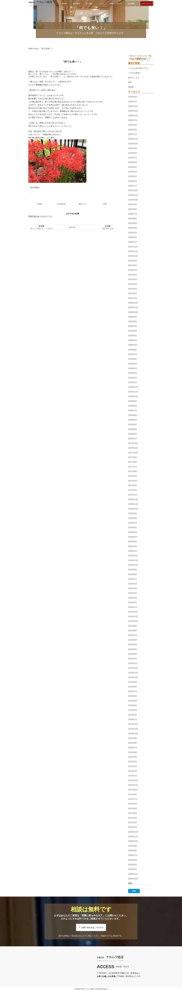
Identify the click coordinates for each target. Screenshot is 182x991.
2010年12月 (133, 832)
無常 (130, 82)
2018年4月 (132, 425)
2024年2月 (132, 130)
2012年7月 (132, 748)
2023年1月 (132, 186)
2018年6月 (132, 415)
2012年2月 (132, 771)
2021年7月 (132, 270)
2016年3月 (132, 542)
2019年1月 (132, 382)
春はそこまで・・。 (136, 78)
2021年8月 (132, 265)
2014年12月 (133, 612)
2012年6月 (132, 752)
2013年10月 (133, 677)
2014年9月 (132, 626)
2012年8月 (132, 743)
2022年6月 (132, 219)
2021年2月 (132, 293)
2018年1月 (132, 439)
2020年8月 (132, 322)
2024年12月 (133, 106)
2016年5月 (132, 532)
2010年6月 (132, 860)
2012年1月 (132, 776)
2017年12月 (133, 443)
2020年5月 (132, 336)
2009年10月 (133, 879)
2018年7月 (132, 410)
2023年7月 (132, 158)
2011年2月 (132, 822)
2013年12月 (133, 668)
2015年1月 (132, 607)
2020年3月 (132, 345)
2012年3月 (132, 766)
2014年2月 (132, 659)
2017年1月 (132, 495)
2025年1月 (132, 102)
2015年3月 (132, 598)
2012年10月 (133, 734)
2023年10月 (133, 144)
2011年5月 (132, 808)
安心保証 (89, 4)
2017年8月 (132, 462)
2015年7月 (132, 579)
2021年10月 (133, 256)
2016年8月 (132, 518)
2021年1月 (132, 298)
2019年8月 (132, 350)
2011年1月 (132, 827)
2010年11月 (133, 837)
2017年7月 (132, 467)
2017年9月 (132, 457)
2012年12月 (133, 724)
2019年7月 (132, 354)
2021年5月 (132, 279)
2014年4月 (132, 649)
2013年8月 (132, 687)
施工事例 (76, 4)
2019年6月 (132, 359)
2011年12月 (133, 780)
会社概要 (131, 4)
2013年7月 (132, 691)
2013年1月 (132, 719)
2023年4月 (132, 172)
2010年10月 (133, 841)
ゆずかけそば (107, 228)
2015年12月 (133, 556)
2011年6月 (132, 804)
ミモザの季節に (134, 73)
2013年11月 (133, 673)
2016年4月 (132, 537)
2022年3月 (132, 233)
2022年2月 (132, 237)
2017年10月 (133, 453)
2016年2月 (132, 546)
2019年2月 (132, 378)
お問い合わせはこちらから (92, 927)
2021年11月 (133, 251)
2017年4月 (132, 481)
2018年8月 (132, 406)
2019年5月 (132, 364)
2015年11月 (133, 560)
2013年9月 (132, 682)
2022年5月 (132, 223)
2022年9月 (132, 205)
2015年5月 (132, 588)
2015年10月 (133, 565)
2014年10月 (133, 621)
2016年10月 (133, 509)
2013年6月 (132, 696)
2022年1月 (132, 242)
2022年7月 (132, 214)
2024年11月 (133, 111)
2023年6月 (132, 162)
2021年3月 (132, 289)
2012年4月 (132, 762)
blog (36, 49)
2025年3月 (132, 97)
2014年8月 (132, 631)
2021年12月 (133, 247)
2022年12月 (133, 191)
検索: (130, 883)
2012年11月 (133, 729)
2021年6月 (132, 275)
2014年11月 (133, 616)
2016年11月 (133, 504)
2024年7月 (132, 120)
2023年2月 (132, 181)
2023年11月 (133, 139)
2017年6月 (132, 471)
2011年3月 (132, 818)
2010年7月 (132, 855)
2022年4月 (132, 228)
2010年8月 (132, 851)
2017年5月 (132, 476)
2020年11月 (133, 308)
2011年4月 (132, 813)
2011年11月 (133, 785)
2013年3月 (132, 710)
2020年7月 (132, 326)
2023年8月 (132, 153)
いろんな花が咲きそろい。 (139, 68)
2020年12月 (133, 303)
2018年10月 (133, 396)
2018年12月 (133, 387)
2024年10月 (133, 116)
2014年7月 (132, 635)
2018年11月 (133, 392)
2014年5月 (132, 645)
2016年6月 (132, 528)
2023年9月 (132, 148)
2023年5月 (132, 167)
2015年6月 (132, 584)
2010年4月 (132, 869)
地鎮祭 (131, 87)
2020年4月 (132, 340)
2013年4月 (132, 705)
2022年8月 (132, 209)
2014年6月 (132, 640)
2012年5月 (132, 757)
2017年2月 (132, 490)
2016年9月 (132, 513)
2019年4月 (132, 368)
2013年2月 (132, 715)
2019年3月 (132, 373)
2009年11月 (133, 874)
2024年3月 (132, 125)
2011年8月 (132, 794)
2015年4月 (132, 593)
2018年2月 (132, 434)
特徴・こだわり (116, 4)
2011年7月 (132, 799)
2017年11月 (133, 448)
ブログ (101, 4)
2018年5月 (132, 420)
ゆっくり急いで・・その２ (41, 228)
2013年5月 (132, 701)
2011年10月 (133, 790)
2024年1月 (132, 134)
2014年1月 (132, 663)
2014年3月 (132, 654)
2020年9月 (132, 317)
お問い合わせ (146, 4)
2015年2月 (132, 602)
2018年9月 (132, 401)
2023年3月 (132, 176)
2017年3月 (132, 485)
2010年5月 (132, 865)
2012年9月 (132, 738)
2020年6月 (132, 331)
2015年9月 (132, 570)
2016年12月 (133, 499)
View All (72, 227)
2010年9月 (132, 846)
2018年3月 (132, 429)
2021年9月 (132, 261)
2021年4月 (132, 284)
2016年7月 (132, 523)
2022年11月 (133, 195)
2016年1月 (132, 551)
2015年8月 (132, 574)
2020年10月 (133, 312)
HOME (64, 4)
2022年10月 (133, 200)
